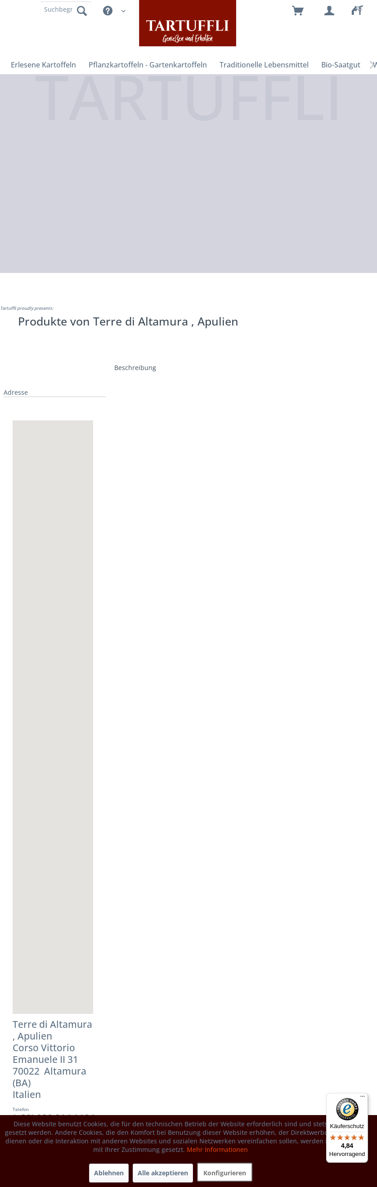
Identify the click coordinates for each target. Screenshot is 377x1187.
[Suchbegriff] (65, 9)
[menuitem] (361, 11)
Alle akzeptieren (163, 1173)
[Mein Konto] (330, 11)
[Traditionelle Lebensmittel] (264, 65)
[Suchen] (81, 10)
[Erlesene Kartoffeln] (43, 65)
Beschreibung (135, 367)
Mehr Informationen (217, 1149)
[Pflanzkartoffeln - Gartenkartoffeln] (147, 65)
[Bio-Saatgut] (341, 65)
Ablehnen (109, 1173)
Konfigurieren (224, 1173)
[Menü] (362, 1098)
